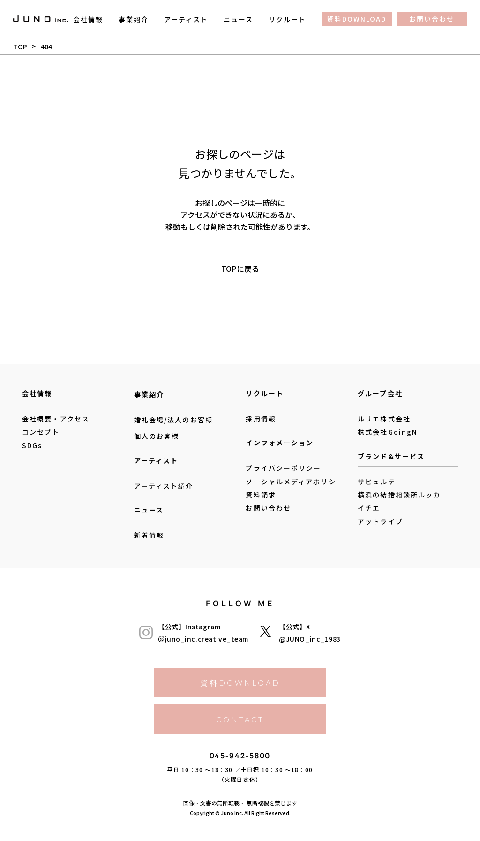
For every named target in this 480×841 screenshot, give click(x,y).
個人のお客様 (157, 436)
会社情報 (88, 19)
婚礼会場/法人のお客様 (173, 419)
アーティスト (186, 19)
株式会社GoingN (388, 431)
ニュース (238, 19)
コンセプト (41, 431)
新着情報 (149, 535)
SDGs (32, 445)
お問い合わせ (432, 18)
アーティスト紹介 (164, 485)
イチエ (369, 507)
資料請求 (261, 494)
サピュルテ (377, 481)
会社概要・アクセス (56, 418)
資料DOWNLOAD (356, 18)
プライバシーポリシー (283, 468)
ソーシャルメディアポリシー (294, 481)
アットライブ (380, 521)
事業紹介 (134, 19)
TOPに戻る (240, 268)
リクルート (288, 19)
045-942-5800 (240, 757)
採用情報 (261, 418)
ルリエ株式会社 (384, 418)
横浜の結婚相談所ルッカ (399, 494)
